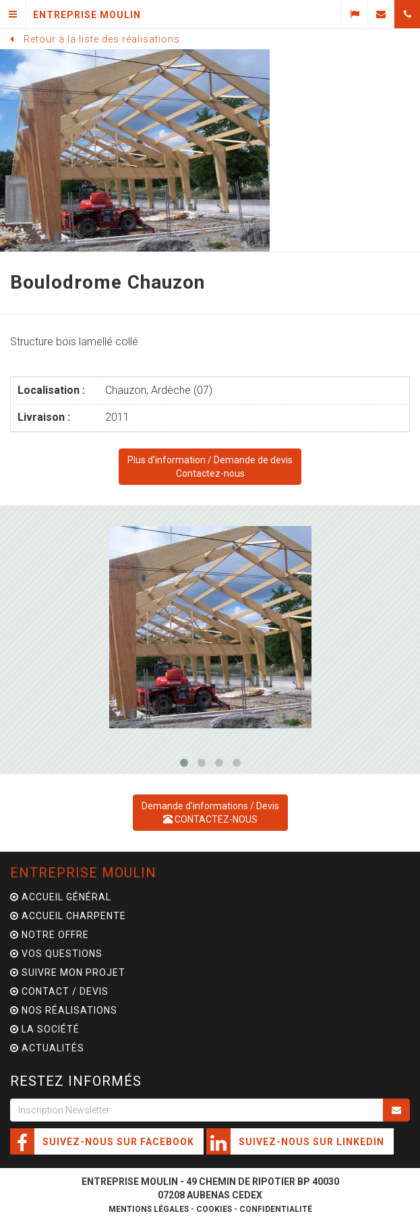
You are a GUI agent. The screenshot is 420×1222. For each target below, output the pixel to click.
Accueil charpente (68, 915)
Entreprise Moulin (83, 873)
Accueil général (60, 897)
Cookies (214, 1209)
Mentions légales (149, 1209)
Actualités (47, 1048)
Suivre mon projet (67, 972)
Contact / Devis (59, 991)
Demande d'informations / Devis (210, 813)
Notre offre (49, 934)
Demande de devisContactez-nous (210, 467)
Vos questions (56, 953)
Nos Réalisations (63, 1010)
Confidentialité (275, 1209)
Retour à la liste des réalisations (102, 39)
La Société (45, 1029)
